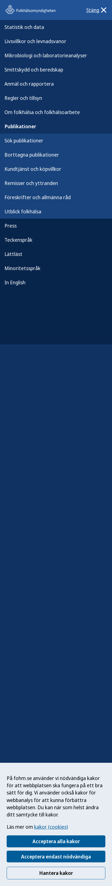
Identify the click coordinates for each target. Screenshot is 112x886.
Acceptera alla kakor (56, 841)
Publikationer (20, 126)
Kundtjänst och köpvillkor (32, 169)
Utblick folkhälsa (22, 211)
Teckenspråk (18, 239)
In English (15, 282)
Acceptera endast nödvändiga (56, 856)
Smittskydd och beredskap (33, 69)
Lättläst (13, 254)
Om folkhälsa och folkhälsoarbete (42, 112)
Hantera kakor (56, 873)
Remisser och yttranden (31, 183)
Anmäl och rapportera (29, 83)
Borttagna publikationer (31, 154)
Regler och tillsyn (23, 98)
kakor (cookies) (51, 826)
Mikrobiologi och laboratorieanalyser (45, 55)
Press (10, 225)
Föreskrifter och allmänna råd (37, 197)
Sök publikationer (23, 140)
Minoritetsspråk (22, 268)
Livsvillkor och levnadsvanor (35, 41)
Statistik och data (24, 27)
